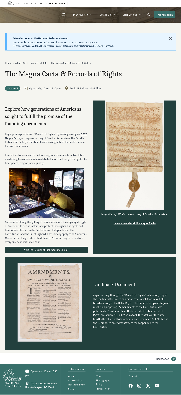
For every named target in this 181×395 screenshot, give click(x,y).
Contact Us (134, 376)
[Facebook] (131, 386)
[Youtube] (157, 386)
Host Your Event (76, 384)
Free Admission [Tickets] (164, 14)
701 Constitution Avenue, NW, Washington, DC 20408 (41, 385)
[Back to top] (166, 359)
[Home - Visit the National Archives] (64, 15)
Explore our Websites (57, 3)
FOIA (98, 376)
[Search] (148, 15)
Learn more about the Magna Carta (135, 223)
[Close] (170, 38)
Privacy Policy (103, 388)
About (71, 376)
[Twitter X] (149, 386)
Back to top (162, 359)
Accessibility (75, 380)
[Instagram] (140, 386)
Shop (71, 388)
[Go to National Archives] (12, 378)
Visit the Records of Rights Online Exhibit (46, 249)
